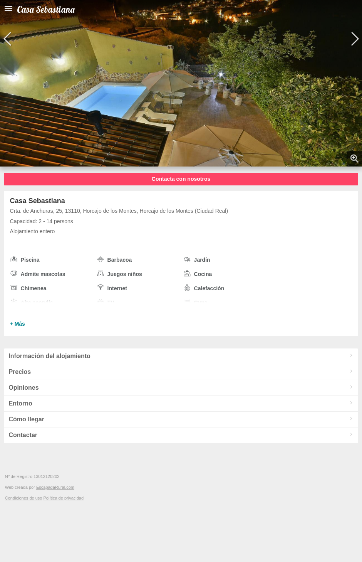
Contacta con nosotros (181, 179)
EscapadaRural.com (55, 487)
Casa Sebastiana (46, 9)
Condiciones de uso (23, 498)
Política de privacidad (63, 498)
